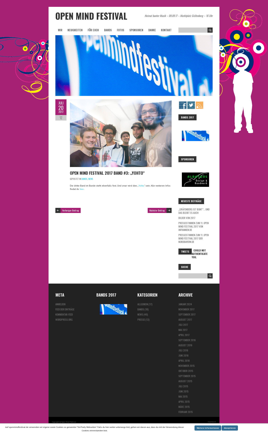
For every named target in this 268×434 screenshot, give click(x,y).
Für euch (93, 30)
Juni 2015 (183, 391)
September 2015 (187, 376)
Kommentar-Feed (64, 314)
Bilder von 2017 (186, 218)
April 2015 (184, 401)
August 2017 (185, 319)
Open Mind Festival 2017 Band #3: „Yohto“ (107, 173)
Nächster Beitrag (157, 210)
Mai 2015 (183, 396)
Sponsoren (136, 30)
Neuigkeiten (75, 30)
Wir (60, 30)
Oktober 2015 (185, 371)
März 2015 (184, 407)
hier (82, 189)
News (90, 179)
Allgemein (142, 304)
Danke (152, 30)
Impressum (212, 422)
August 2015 (185, 381)
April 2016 (184, 360)
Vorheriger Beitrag (70, 210)
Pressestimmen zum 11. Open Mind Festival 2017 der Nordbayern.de (193, 238)
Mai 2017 (182, 330)
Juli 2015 (183, 386)
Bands (108, 30)
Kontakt (166, 30)
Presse (141, 319)
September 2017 (187, 314)
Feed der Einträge (64, 309)
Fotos (120, 30)
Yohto (141, 185)
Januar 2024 (185, 304)
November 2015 (186, 366)
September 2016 (187, 340)
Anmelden (60, 304)
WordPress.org (64, 319)
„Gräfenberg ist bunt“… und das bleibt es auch (194, 211)
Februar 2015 (185, 412)
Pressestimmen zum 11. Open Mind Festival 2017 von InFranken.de (193, 226)
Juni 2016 (183, 355)
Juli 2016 (183, 350)
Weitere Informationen (208, 428)
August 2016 (185, 345)
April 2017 (184, 335)
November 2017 (186, 309)
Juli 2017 (183, 324)
